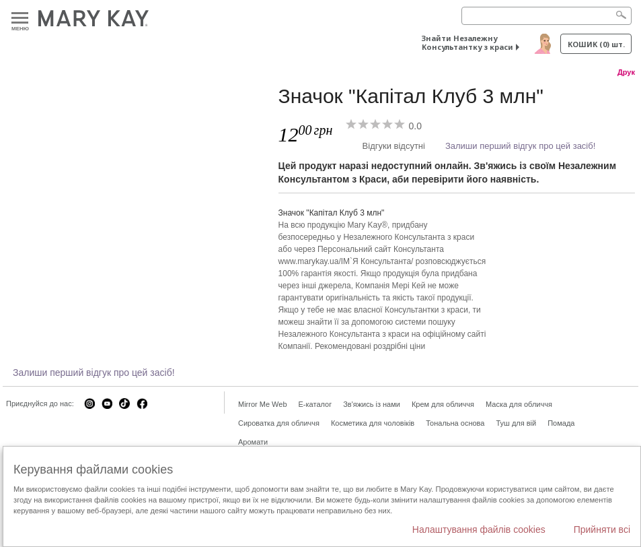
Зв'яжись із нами (371, 404)
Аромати (253, 442)
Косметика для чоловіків (372, 423)
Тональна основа (455, 423)
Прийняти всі (602, 529)
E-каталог (315, 404)
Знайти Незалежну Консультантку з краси (467, 42)
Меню (19, 18)
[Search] (546, 16)
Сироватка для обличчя (278, 423)
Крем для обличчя (443, 404)
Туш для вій (516, 423)
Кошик (596, 44)
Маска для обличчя (519, 404)
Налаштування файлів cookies (478, 529)
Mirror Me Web (262, 404)
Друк (626, 72)
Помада (561, 423)
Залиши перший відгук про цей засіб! (520, 146)
